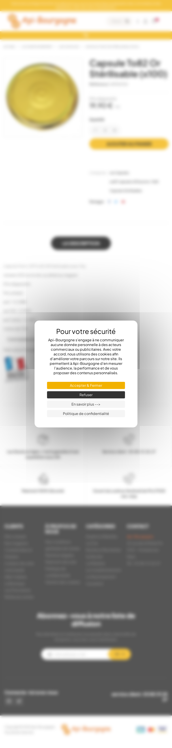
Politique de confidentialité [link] (86, 413)
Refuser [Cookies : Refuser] (86, 394)
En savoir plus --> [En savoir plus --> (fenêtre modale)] (86, 404)
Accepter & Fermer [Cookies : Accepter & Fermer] (86, 385)
